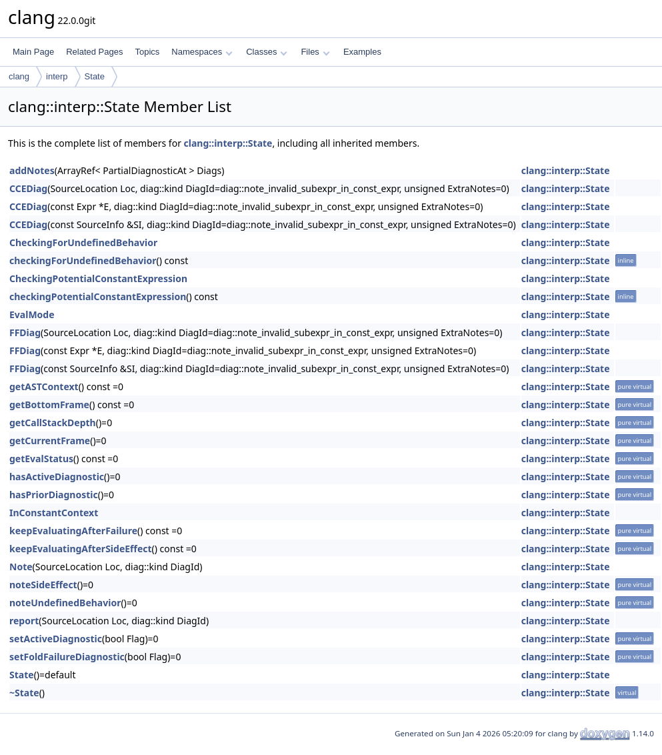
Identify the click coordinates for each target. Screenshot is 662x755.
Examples (362, 52)
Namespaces (201, 52)
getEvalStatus (41, 458)
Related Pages (94, 52)
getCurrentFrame (49, 440)
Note (21, 566)
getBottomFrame (49, 404)
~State (24, 692)
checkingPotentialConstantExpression (97, 296)
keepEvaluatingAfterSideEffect (80, 548)
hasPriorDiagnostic (53, 494)
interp (57, 76)
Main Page (33, 52)
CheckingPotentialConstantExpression (98, 278)
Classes (266, 52)
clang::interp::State (228, 143)
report (24, 620)
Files (315, 52)
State (95, 76)
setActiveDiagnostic (55, 638)
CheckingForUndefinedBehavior (83, 242)
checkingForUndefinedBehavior (83, 260)
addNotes (32, 170)
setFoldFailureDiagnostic (67, 656)
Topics (147, 52)
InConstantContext (53, 512)
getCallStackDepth (52, 422)
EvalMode (32, 314)
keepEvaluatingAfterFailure (73, 530)
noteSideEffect (43, 584)
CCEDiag (28, 188)
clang (19, 76)
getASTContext (44, 386)
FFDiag (25, 332)
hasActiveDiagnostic (56, 476)
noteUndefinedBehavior (65, 602)
